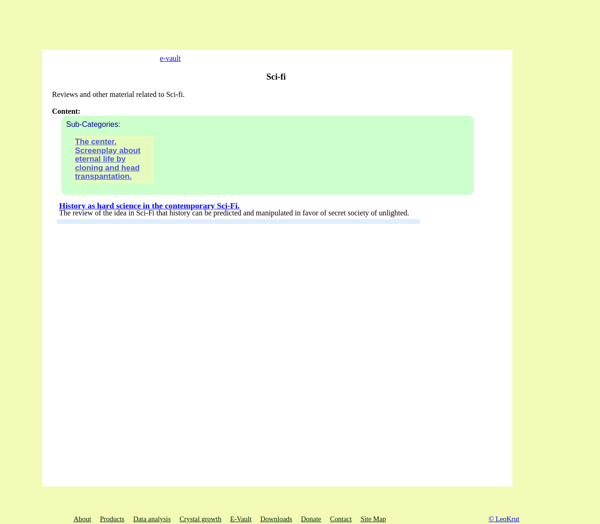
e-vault (163, 58)
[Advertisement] (140, 21)
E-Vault (241, 519)
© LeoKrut (503, 519)
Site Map (373, 519)
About (82, 519)
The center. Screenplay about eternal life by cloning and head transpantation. (108, 171)
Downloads (276, 519)
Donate (311, 519)
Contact (341, 519)
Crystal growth (200, 519)
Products (112, 519)
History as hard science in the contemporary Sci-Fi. (149, 217)
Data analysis (152, 519)
